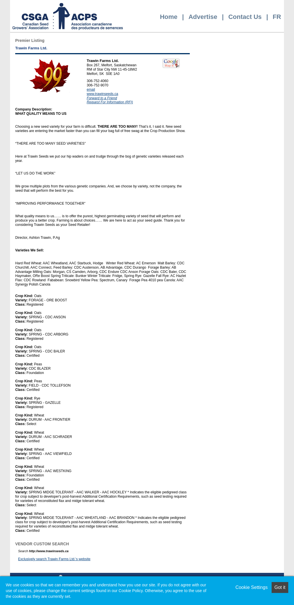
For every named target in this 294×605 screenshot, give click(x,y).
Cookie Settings (251, 587)
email (91, 90)
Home (168, 16)
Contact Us (245, 16)
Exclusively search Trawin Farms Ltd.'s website (54, 559)
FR (277, 16)
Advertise (202, 16)
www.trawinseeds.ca (102, 94)
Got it (279, 587)
